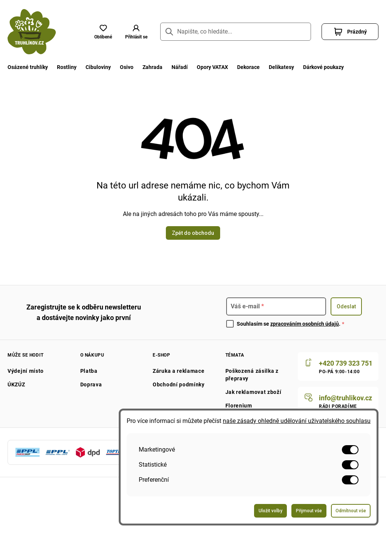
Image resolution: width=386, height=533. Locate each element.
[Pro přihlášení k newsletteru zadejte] (276, 306)
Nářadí (185, 67)
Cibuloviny (101, 67)
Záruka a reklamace (179, 371)
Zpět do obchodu (193, 233)
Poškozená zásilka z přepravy (252, 374)
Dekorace (256, 67)
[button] (136, 31)
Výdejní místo (26, 371)
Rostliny (68, 67)
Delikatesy (290, 67)
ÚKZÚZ (18, 384)
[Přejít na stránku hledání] (169, 31)
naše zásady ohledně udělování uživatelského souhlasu (298, 420)
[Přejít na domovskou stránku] (32, 31)
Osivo (130, 67)
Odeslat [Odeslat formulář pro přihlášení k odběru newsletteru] (346, 306)
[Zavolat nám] (337, 366)
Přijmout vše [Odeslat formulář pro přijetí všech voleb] (309, 510)
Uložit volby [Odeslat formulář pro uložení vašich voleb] (270, 510)
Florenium (237, 406)
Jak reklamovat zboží (253, 392)
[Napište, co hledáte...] (235, 32)
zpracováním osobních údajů (308, 324)
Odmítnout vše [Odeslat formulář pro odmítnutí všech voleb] (350, 510)
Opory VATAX (218, 67)
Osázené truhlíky (28, 67)
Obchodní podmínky (179, 384)
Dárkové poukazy (334, 67)
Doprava (91, 384)
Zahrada (157, 67)
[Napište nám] (337, 401)
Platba (88, 371)
